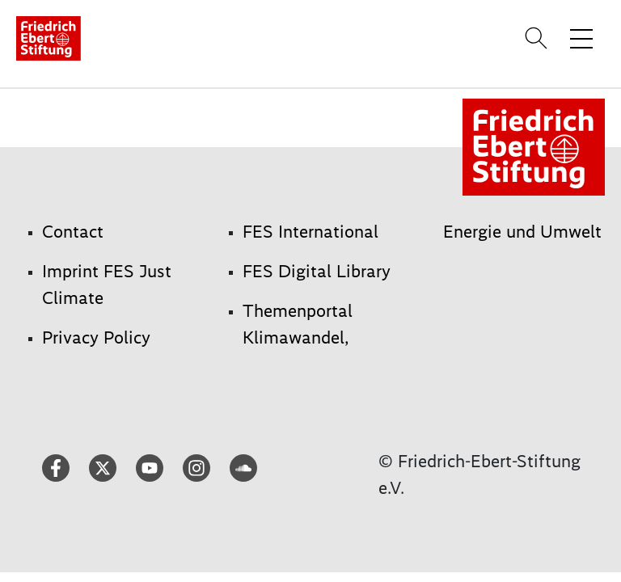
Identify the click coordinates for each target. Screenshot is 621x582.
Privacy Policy (96, 337)
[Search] (538, 38)
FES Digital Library (317, 271)
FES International (310, 231)
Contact (73, 231)
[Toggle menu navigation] (581, 38)
